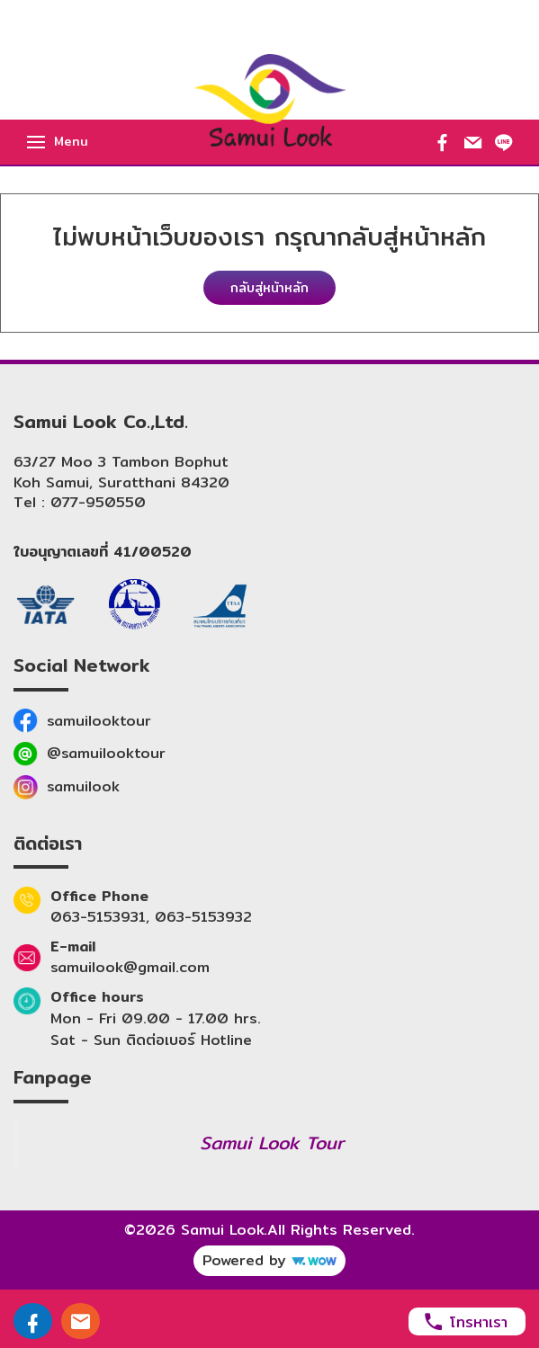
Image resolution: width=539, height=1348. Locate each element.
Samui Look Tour (272, 1142)
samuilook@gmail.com (130, 967)
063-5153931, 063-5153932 (151, 917)
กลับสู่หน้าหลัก (269, 288)
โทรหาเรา (465, 1321)
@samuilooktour (106, 753)
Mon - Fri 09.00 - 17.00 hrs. (155, 1019)
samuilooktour (99, 721)
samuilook (83, 787)
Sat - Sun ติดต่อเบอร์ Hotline (151, 1040)
